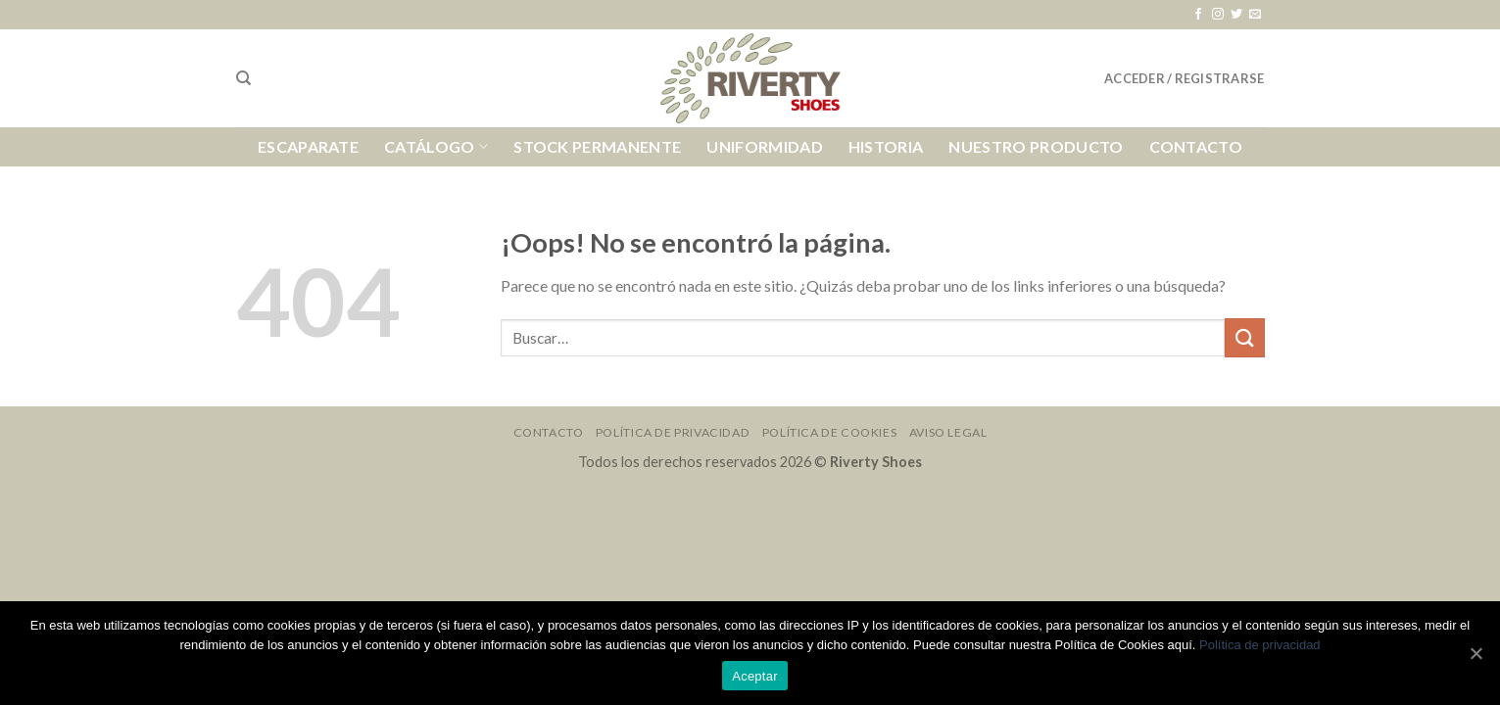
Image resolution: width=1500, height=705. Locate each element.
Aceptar (755, 676)
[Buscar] (243, 78)
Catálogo (436, 147)
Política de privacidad (1260, 644)
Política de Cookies (829, 432)
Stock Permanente (597, 146)
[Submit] (1244, 337)
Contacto (1196, 146)
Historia (886, 146)
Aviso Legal (948, 432)
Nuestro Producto (1035, 146)
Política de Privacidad (673, 432)
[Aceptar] (1475, 653)
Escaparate (308, 146)
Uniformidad (764, 146)
